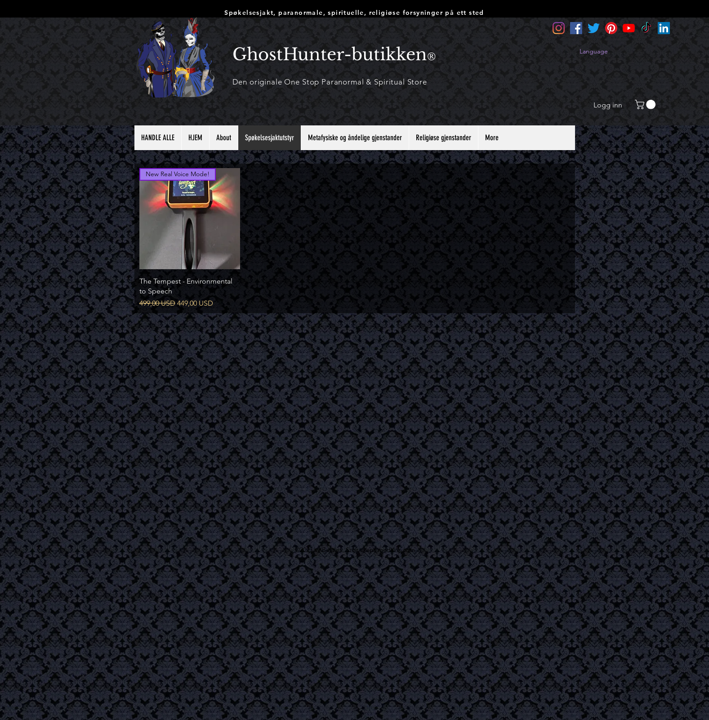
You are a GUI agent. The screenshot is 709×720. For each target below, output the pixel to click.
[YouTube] (629, 28)
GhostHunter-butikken (329, 54)
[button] (646, 104)
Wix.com (403, 550)
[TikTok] (646, 28)
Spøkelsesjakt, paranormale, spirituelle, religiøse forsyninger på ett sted (354, 13)
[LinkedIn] (664, 28)
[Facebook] (576, 28)
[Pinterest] (611, 28)
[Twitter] (594, 28)
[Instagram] (559, 28)
